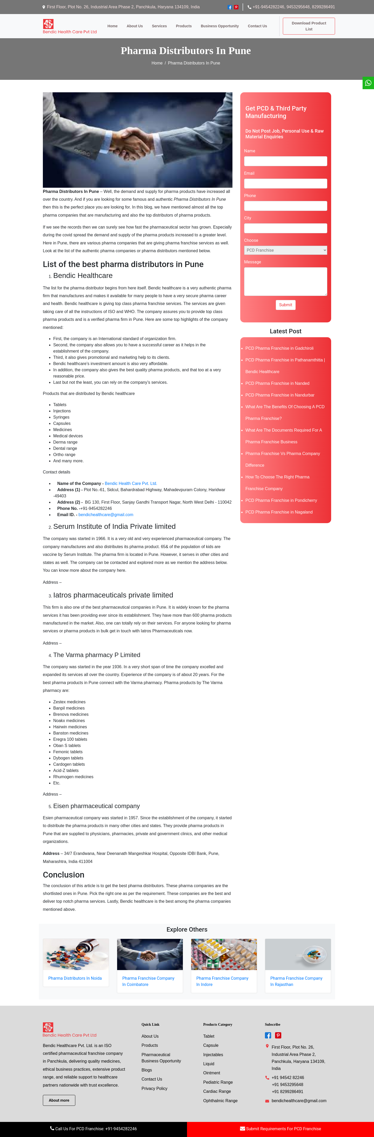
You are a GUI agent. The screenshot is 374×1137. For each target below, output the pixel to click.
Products (150, 1041)
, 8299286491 (322, 7)
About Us (150, 1032)
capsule (211, 1041)
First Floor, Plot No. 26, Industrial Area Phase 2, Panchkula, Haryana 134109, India (121, 7)
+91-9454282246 (265, 7)
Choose (251, 236)
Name (249, 146)
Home (110, 23)
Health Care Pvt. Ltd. (137, 479)
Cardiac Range (217, 1088)
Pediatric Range (218, 1078)
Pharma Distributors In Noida (75, 973)
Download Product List (308, 24)
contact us (255, 24)
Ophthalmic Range (220, 1097)
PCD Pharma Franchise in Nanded (277, 379)
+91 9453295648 (287, 1080)
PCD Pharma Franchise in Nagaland (279, 508)
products (182, 24)
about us (132, 24)
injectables (213, 1050)
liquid (209, 1060)
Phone (250, 191)
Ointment (211, 1069)
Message (252, 257)
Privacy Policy (155, 1085)
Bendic (111, 479)
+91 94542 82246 (288, 1073)
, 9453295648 (297, 7)
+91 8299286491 (287, 1087)
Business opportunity (218, 24)
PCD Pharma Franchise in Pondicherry (281, 496)
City (247, 213)
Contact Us (152, 1075)
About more (59, 1096)
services (157, 24)
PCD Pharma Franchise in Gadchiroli (279, 344)
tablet (209, 1032)
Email (249, 169)
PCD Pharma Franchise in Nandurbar (280, 391)
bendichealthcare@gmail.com (105, 510)
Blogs (147, 1066)
